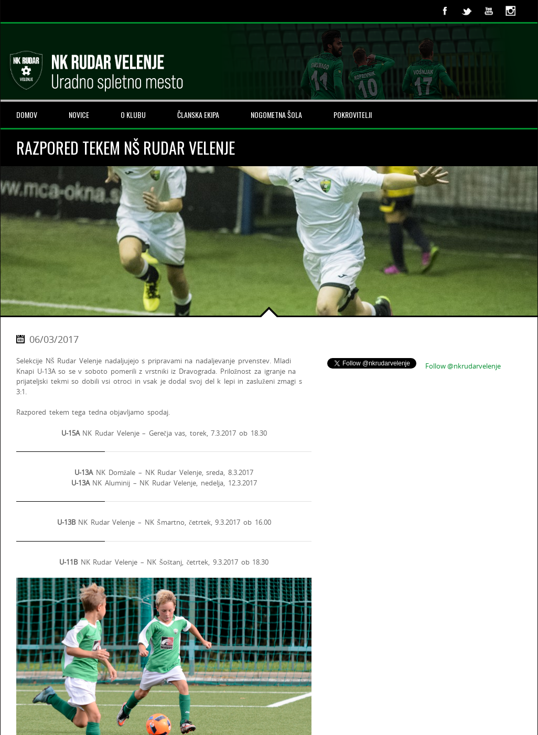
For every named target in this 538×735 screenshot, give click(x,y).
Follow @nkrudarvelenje (463, 366)
